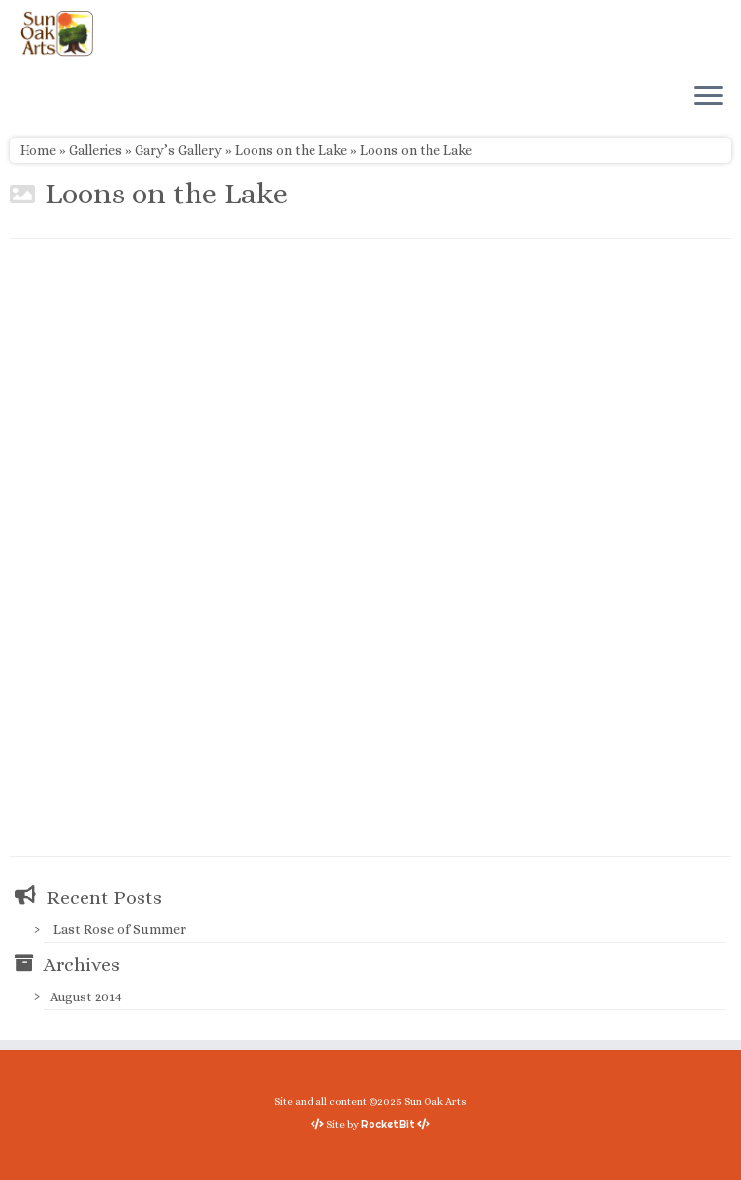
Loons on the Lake (291, 150)
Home (38, 150)
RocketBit (388, 1124)
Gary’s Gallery (178, 150)
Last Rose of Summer (119, 929)
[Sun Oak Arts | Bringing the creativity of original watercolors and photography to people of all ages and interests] (56, 33)
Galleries (95, 150)
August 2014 (86, 996)
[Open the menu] (708, 97)
